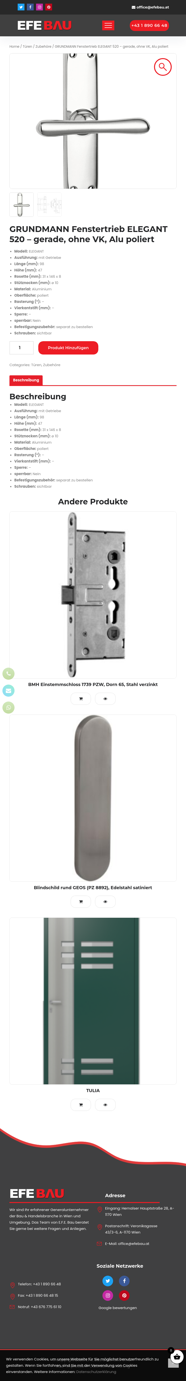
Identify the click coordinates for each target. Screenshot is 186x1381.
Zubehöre (44, 46)
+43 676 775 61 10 (46, 1306)
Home (14, 46)
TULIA (93, 1090)
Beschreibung (26, 380)
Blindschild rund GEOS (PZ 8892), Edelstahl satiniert (93, 887)
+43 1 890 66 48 (47, 1284)
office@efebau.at (153, 7)
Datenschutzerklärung (96, 1371)
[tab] (26, 380)
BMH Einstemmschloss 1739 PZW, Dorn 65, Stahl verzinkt (93, 684)
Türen (27, 46)
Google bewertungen (118, 1307)
